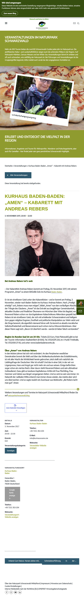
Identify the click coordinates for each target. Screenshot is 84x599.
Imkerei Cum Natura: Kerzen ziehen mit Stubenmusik (24, 561)
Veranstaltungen (20, 166)
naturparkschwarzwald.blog (19, 395)
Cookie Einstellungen (13, 586)
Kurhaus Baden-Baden (38, 423)
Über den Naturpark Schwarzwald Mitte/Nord (22, 583)
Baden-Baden (56, 292)
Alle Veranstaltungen (18, 175)
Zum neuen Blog (10, 13)
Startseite (8, 166)
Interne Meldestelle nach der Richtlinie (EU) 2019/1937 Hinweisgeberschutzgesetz (36, 589)
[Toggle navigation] (6, 24)
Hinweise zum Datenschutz (61, 583)
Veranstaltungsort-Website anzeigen (12, 516)
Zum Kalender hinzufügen (15, 408)
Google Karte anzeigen (12, 494)
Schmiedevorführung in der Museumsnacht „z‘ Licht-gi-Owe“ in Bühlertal (59, 561)
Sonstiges (10, 451)
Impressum (45, 583)
